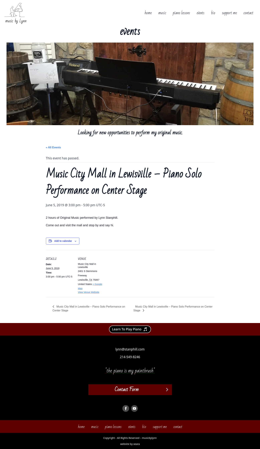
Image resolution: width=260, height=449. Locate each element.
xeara (136, 443)
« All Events (53, 147)
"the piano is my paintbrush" (130, 371)
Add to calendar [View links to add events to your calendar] (63, 241)
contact (248, 13)
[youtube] (134, 408)
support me (229, 13)
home (148, 13)
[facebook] (125, 408)
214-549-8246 (130, 357)
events (200, 13)
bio (213, 13)
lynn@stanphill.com (130, 349)
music (162, 13)
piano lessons (181, 13)
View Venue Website (88, 292)
